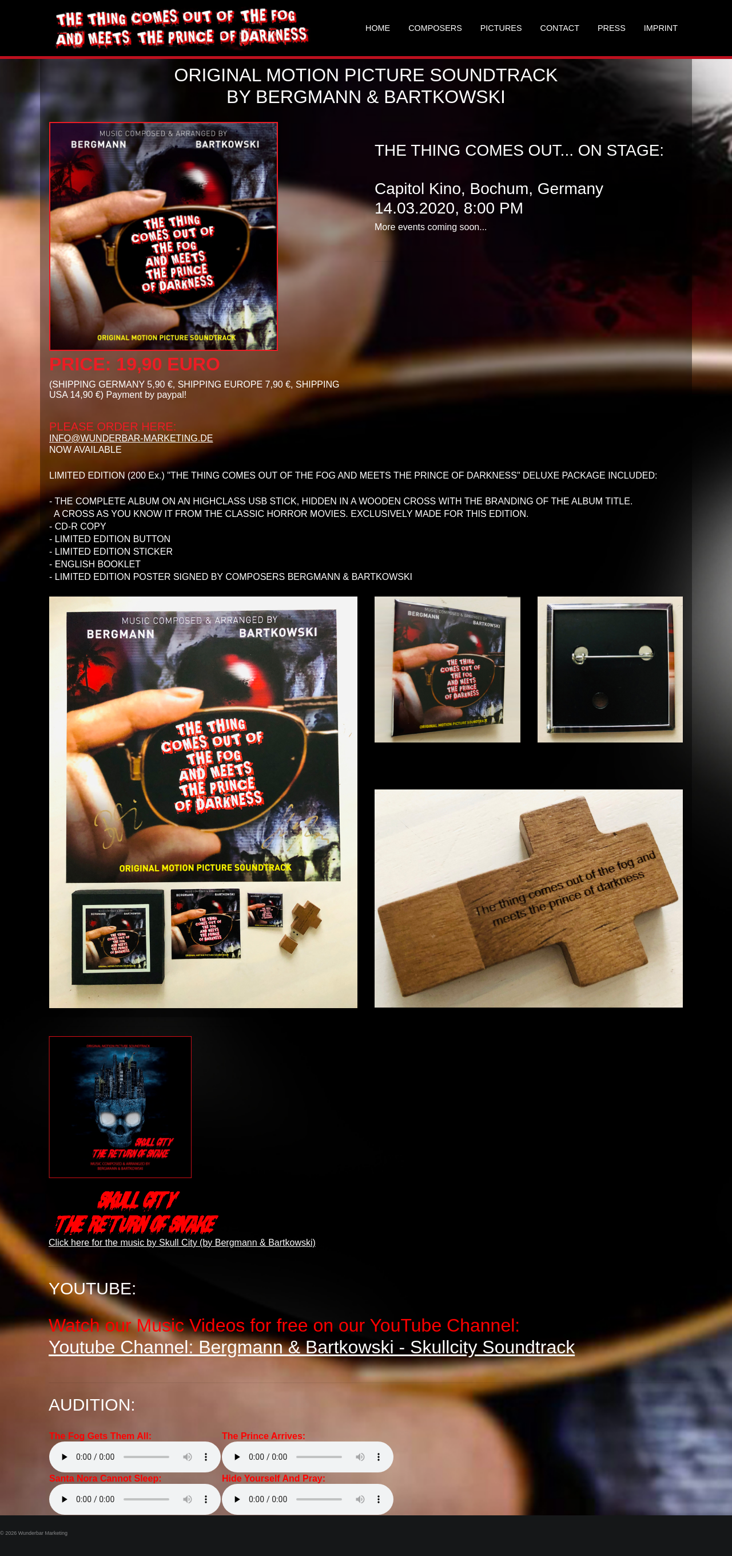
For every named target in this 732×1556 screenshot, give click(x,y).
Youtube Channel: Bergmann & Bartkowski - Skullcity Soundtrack (312, 1347)
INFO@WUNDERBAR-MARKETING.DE (131, 438)
